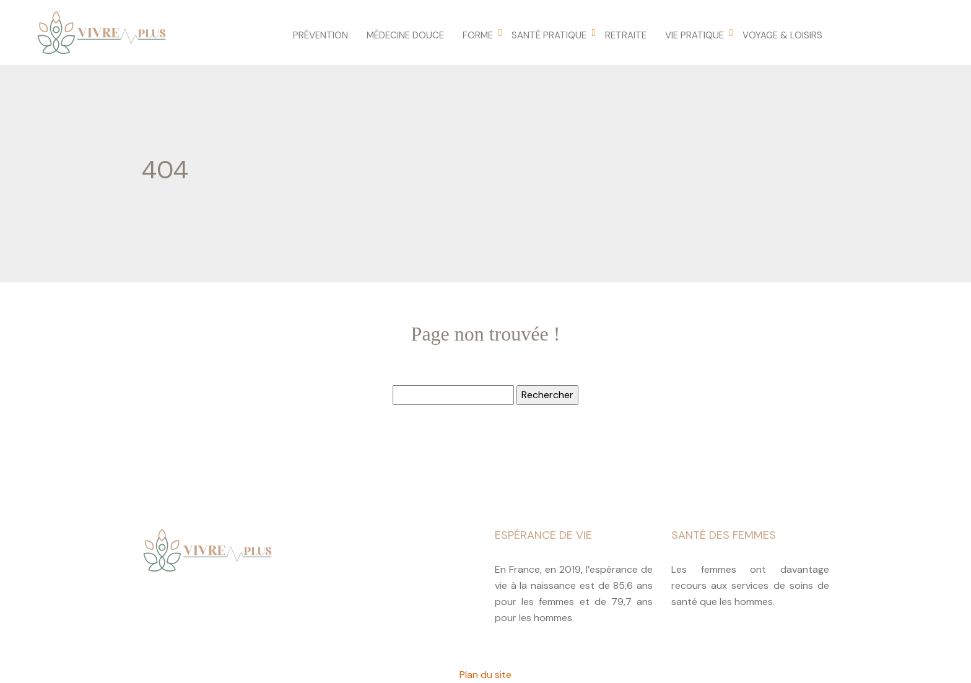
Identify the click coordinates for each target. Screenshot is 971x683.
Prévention (320, 35)
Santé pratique (549, 35)
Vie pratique (694, 35)
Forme (478, 35)
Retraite (626, 35)
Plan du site (485, 674)
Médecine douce (405, 35)
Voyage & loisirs (782, 35)
